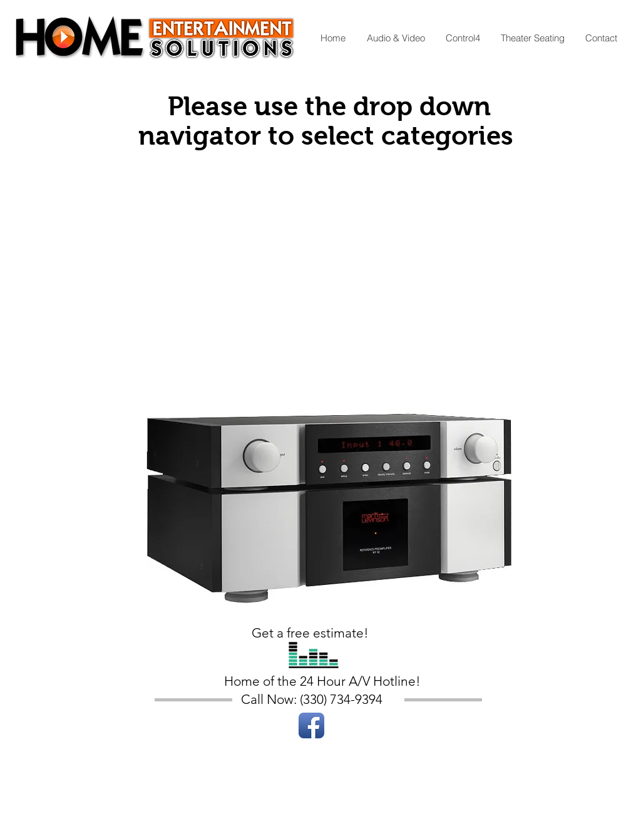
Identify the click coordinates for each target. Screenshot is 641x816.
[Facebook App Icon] (311, 725)
